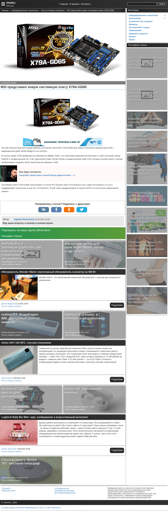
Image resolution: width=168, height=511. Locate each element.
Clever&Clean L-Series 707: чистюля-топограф (20, 462)
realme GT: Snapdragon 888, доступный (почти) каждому (20, 319)
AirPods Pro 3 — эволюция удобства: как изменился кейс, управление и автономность (21, 252)
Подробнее (117, 306)
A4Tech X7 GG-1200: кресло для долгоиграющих (17, 393)
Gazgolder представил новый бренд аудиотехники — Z (47, 175)
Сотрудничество (62, 489)
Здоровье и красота (138, 33)
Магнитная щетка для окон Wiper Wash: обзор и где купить (84, 248)
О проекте (74, 4)
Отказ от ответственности (49, 508)
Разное (132, 36)
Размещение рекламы (64, 491)
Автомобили (135, 18)
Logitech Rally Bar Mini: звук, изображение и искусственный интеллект (44, 418)
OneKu (10, 2)
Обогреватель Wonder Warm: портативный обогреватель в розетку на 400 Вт (48, 272)
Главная (63, 4)
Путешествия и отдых (139, 27)
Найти (162, 4)
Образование (135, 30)
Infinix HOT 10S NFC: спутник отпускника (26, 343)
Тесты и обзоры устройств (11, 265)
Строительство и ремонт (141, 21)
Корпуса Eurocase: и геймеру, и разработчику (85, 317)
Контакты (85, 4)
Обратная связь (8, 491)
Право (132, 39)
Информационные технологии (143, 15)
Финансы (133, 24)
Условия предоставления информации (18, 508)
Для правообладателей (65, 494)
